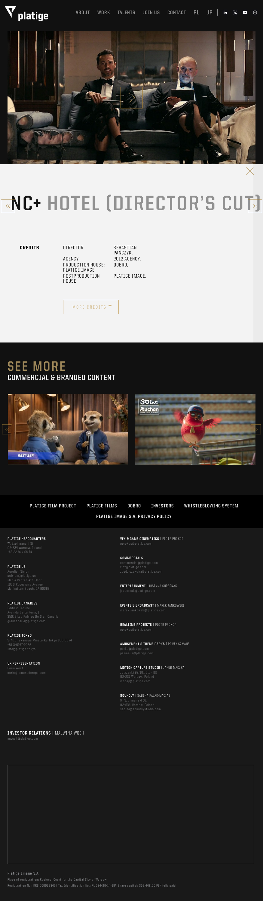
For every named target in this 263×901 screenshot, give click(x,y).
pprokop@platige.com (136, 544)
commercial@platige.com (139, 563)
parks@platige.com (134, 649)
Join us (151, 12)
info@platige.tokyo (22, 649)
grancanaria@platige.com (27, 621)
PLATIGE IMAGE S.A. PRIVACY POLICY (134, 516)
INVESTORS (162, 506)
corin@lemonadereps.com (27, 673)
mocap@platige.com (135, 681)
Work (103, 12)
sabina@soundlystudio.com (140, 709)
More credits (92, 306)
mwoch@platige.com (23, 739)
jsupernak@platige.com (137, 591)
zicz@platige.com (133, 567)
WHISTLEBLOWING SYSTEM (211, 506)
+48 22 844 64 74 (20, 552)
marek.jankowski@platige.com (143, 610)
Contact (176, 12)
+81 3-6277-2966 (19, 645)
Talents (126, 12)
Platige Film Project (53, 506)
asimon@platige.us (22, 576)
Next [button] (256, 429)
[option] (68, 429)
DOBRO (134, 506)
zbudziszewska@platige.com (141, 572)
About (83, 12)
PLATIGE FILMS (102, 506)
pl (197, 13)
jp (210, 13)
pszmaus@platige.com (137, 653)
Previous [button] (7, 429)
